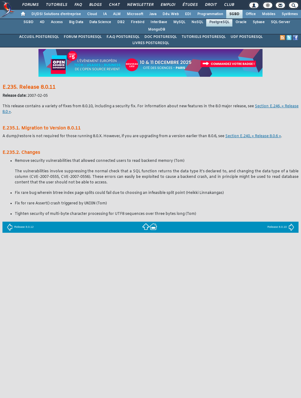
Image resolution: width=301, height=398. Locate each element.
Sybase (259, 22)
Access (57, 22)
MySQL (179, 22)
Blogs (95, 4)
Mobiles (268, 14)
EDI (188, 14)
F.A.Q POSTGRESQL (122, 37)
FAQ (78, 4)
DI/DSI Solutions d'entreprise (56, 14)
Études (190, 4)
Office (251, 14)
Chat (114, 4)
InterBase (158, 22)
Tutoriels (56, 4)
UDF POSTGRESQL (247, 37)
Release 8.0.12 (20, 227)
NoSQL (197, 22)
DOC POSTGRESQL (160, 37)
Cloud (92, 14)
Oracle (241, 22)
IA (105, 14)
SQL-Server (280, 22)
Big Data (76, 22)
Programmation (210, 14)
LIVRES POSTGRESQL (150, 43)
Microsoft (135, 14)
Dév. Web (171, 14)
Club (228, 4)
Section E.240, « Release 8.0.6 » (253, 136)
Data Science (100, 22)
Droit (210, 4)
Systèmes (290, 14)
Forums (30, 4)
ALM (117, 14)
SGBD (234, 14)
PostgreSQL (219, 22)
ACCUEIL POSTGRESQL (39, 37)
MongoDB (156, 29)
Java (152, 14)
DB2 (121, 22)
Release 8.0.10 (280, 227)
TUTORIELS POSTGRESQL (204, 37)
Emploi (167, 4)
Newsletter (140, 4)
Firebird (137, 22)
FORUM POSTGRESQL (83, 37)
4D (42, 22)
